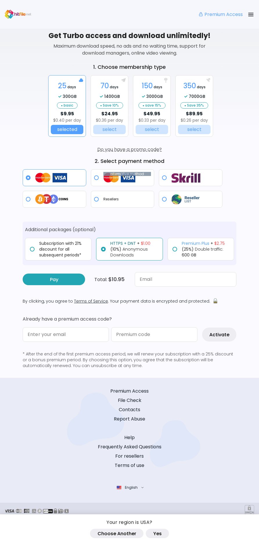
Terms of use (129, 465)
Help (129, 437)
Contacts (129, 409)
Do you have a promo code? (129, 149)
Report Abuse (129, 419)
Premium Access (220, 14)
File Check (129, 400)
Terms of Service (91, 301)
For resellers (129, 456)
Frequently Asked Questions (129, 446)
